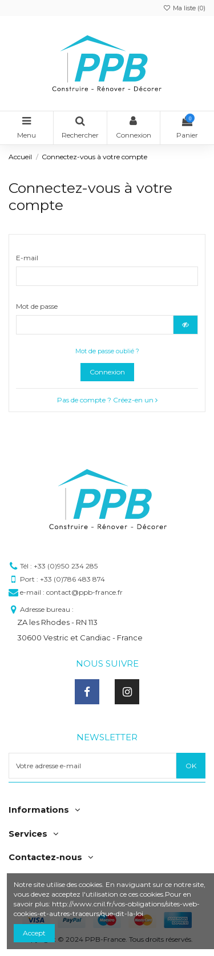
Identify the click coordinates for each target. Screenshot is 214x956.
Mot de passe (37, 306)
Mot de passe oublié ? (107, 351)
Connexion (107, 372)
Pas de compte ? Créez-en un (107, 400)
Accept (34, 933)
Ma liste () (184, 8)
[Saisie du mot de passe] (94, 324)
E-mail (27, 257)
